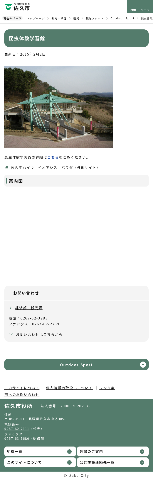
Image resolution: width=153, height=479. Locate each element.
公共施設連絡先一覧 (97, 462)
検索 (133, 10)
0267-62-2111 (16, 428)
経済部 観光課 (28, 307)
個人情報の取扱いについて (69, 387)
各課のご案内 (91, 451)
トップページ (36, 18)
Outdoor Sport (123, 18)
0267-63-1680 (16, 438)
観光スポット (95, 18)
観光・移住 (59, 18)
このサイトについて (21, 387)
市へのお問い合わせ (21, 394)
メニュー (146, 10)
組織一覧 (15, 451)
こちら (53, 157)
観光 (76, 18)
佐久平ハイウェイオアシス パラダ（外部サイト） (55, 167)
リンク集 (107, 387)
